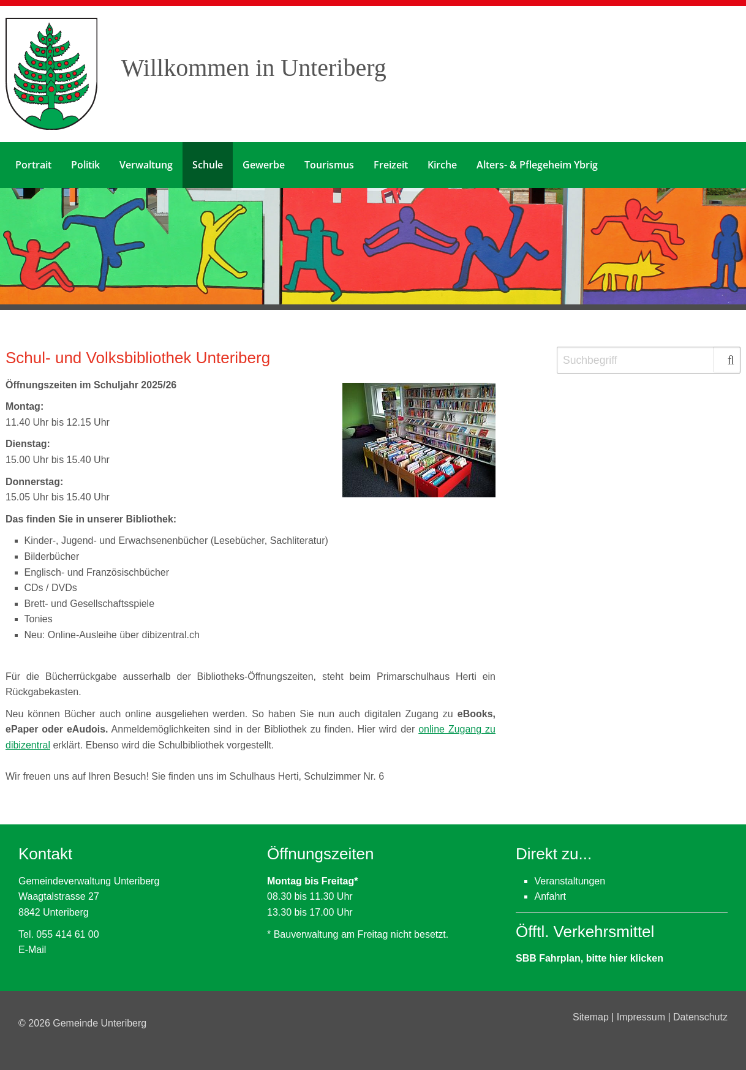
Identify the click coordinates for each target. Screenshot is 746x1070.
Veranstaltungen (569, 881)
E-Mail (32, 949)
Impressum (642, 1017)
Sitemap (592, 1017)
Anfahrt (550, 896)
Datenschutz (700, 1017)
